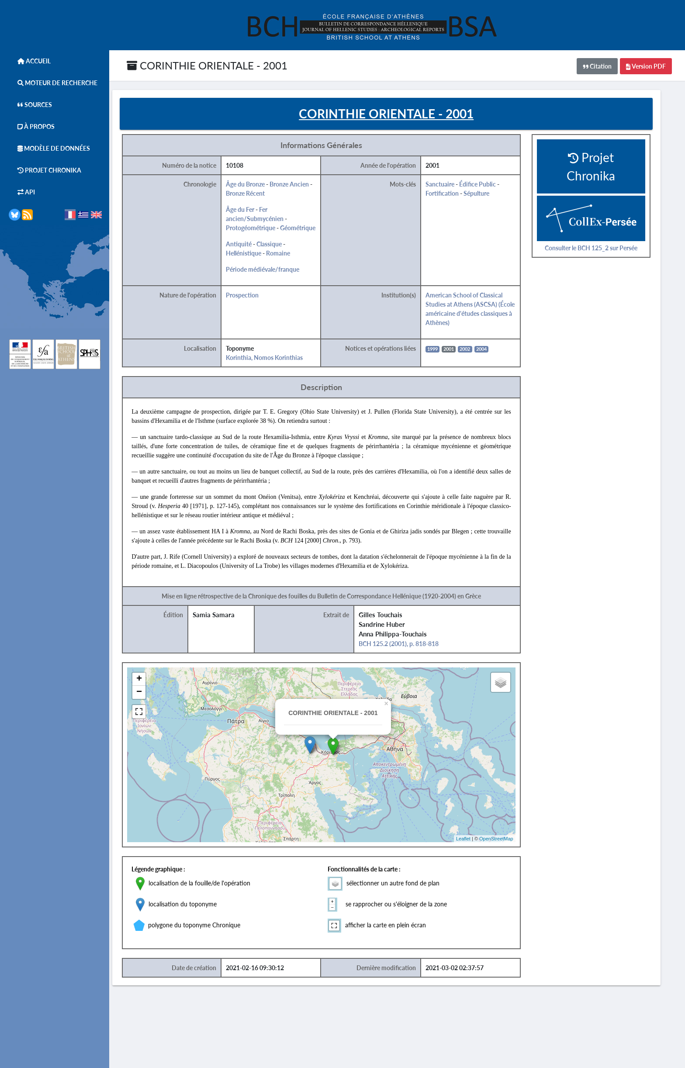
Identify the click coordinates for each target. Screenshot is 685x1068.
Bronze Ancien (300, 185)
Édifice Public (487, 185)
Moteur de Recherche (53, 82)
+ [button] (150, 680)
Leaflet (473, 839)
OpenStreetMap (506, 839)
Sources (30, 104)
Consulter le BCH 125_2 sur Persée (600, 248)
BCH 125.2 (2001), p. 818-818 (409, 645)
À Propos (32, 126)
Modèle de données (49, 148)
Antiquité (250, 245)
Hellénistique (254, 254)
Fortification (452, 194)
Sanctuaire (450, 185)
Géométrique (308, 229)
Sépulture (486, 194)
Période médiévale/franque (273, 270)
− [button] (150, 693)
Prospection (253, 296)
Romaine (289, 254)
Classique (280, 245)
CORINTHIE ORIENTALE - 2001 (207, 65)
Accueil (30, 61)
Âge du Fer (251, 210)
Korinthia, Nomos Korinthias (275, 359)
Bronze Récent (256, 194)
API (22, 192)
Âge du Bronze (256, 185)
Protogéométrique (261, 229)
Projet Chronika (45, 170)
